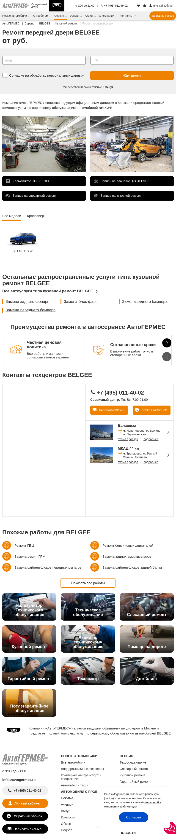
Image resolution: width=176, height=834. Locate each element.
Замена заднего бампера (145, 301)
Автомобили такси (74, 785)
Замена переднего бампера (30, 310)
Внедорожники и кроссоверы (82, 769)
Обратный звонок (154, 410)
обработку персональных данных (56, 75)
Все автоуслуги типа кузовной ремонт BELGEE (47, 291)
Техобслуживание (133, 762)
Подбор (66, 830)
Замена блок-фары (81, 301)
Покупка (67, 798)
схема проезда (128, 439)
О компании (107, 15)
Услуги (74, 15)
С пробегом (41, 15)
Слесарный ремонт (134, 769)
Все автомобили (73, 762)
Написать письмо (112, 410)
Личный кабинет (27, 803)
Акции (89, 15)
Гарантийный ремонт (135, 781)
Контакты (127, 15)
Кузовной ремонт (132, 775)
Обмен (66, 824)
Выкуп (65, 811)
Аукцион (67, 804)
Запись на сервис (162, 15)
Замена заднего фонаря (27, 301)
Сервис (59, 15)
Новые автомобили (15, 15)
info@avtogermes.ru (19, 780)
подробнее (150, 439)
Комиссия (68, 817)
